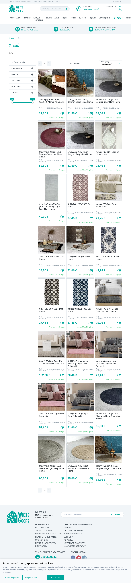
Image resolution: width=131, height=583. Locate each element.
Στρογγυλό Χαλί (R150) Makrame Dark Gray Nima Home (108, 417)
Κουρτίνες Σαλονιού (74, 543)
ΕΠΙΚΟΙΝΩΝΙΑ (117, 1)
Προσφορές (118, 19)
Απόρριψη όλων (12, 578)
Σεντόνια (68, 537)
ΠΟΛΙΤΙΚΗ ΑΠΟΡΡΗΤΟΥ (45, 543)
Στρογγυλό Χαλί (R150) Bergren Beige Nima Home (108, 468)
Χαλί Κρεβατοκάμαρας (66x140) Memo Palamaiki (51, 102)
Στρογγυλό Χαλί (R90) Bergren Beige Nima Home (80, 102)
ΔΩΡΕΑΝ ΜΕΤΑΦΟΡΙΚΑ (105, 31)
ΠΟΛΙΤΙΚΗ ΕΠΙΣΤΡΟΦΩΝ (46, 537)
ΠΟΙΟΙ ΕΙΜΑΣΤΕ (42, 528)
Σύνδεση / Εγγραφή (90, 10)
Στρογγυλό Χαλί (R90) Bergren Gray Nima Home (79, 154)
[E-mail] (86, 514)
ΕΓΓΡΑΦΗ (115, 514)
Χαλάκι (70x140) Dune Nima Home (106, 206)
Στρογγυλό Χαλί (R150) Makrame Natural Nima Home (78, 469)
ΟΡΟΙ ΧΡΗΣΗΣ (41, 540)
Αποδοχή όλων (55, 578)
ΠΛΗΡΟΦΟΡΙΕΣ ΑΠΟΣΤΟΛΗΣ (48, 534)
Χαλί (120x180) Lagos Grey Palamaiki (77, 416)
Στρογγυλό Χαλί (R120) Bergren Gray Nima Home (108, 102)
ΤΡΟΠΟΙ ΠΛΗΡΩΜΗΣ (44, 531)
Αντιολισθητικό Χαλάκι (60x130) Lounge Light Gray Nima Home (49, 207)
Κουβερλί (68, 540)
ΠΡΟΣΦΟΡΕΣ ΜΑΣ (29, 31)
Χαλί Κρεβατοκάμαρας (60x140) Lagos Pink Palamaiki (77, 364)
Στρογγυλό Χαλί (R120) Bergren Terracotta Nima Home (50, 155)
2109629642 (65, 31)
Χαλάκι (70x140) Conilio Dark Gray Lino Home (107, 311)
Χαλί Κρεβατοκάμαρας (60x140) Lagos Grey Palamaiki (106, 364)
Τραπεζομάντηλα (73, 534)
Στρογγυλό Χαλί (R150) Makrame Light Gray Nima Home (51, 469)
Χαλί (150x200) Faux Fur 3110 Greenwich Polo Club (51, 363)
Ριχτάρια (68, 528)
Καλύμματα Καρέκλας (75, 546)
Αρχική (11, 39)
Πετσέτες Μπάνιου (73, 531)
